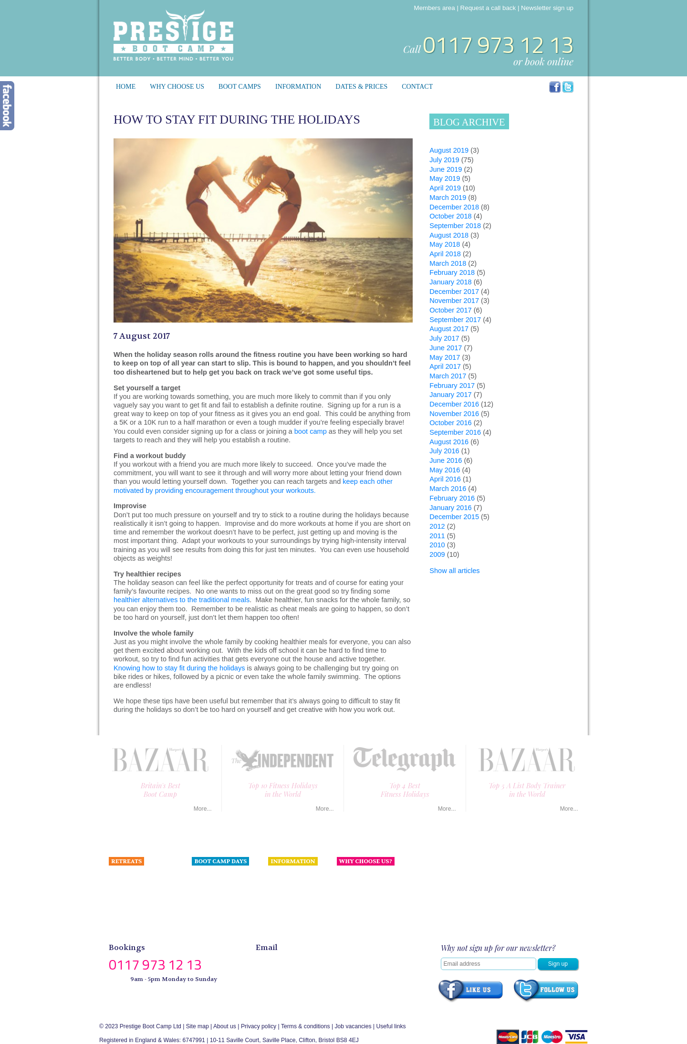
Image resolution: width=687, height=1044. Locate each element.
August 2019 (448, 150)
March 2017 (447, 376)
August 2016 (448, 442)
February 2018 (452, 272)
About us (348, 877)
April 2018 (445, 254)
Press (344, 898)
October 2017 (450, 310)
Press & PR (283, 898)
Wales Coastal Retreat (138, 898)
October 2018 (450, 216)
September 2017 (455, 320)
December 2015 (454, 517)
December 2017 (454, 291)
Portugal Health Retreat (139, 908)
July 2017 (444, 338)
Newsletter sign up (547, 7)
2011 (437, 536)
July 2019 (444, 160)
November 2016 (454, 414)
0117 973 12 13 (498, 44)
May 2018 (444, 244)
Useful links (391, 1026)
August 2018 (448, 235)
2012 (437, 526)
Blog (274, 919)
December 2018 (454, 207)
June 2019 (445, 169)
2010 (437, 545)
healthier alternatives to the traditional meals (182, 600)
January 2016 (450, 508)
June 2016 (445, 460)
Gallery (277, 929)
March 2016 (447, 488)
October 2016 (450, 423)
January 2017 (450, 394)
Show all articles (454, 570)
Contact (417, 86)
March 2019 (447, 197)
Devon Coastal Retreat (138, 887)
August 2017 (448, 329)
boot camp (310, 431)
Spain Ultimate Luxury (137, 877)
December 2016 (454, 404)
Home (125, 86)
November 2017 (454, 300)
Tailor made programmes (141, 929)
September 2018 (455, 226)
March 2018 (447, 263)
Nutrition (279, 877)
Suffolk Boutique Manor (139, 919)
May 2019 (444, 178)
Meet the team (355, 887)
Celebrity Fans (286, 908)
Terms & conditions (305, 1026)
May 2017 (444, 357)
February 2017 (452, 385)
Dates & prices (361, 86)
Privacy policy (258, 1026)
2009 (437, 554)
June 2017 (445, 348)
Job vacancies (353, 1026)
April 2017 (445, 366)
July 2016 (444, 451)
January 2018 (450, 282)
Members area (434, 7)
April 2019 (445, 188)
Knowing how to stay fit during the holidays (179, 668)
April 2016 (445, 479)
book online (549, 61)
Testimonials (284, 887)
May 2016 (444, 470)
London (201, 877)
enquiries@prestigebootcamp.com (321, 961)
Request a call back (488, 7)
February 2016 (452, 498)
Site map (197, 1026)
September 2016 (455, 432)
